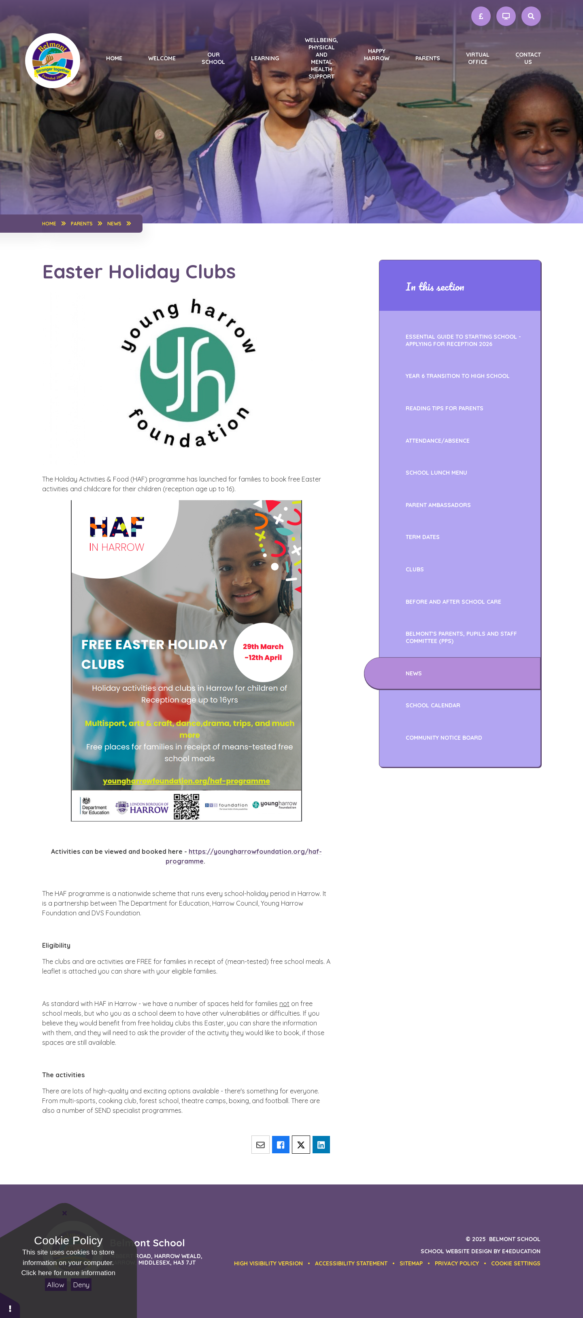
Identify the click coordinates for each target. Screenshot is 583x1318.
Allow (55, 1284)
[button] (515, 1263)
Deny (81, 1284)
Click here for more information (68, 1273)
